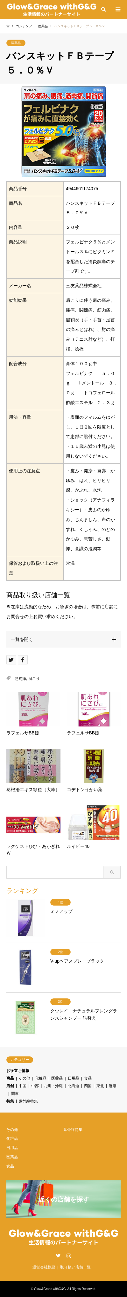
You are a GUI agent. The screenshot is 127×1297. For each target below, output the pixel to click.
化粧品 (40, 1078)
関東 (15, 1093)
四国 (88, 1086)
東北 (100, 1086)
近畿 (112, 1086)
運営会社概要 (43, 1267)
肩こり (34, 678)
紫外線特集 (28, 1101)
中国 (22, 1086)
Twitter (58, 1255)
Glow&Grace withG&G (50, 1289)
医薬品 (16, 43)
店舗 (10, 1086)
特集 (10, 1101)
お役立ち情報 (17, 1070)
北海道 (73, 1086)
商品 (10, 1078)
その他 (24, 1078)
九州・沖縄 (53, 1086)
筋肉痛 (20, 678)
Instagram (69, 1255)
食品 (88, 1078)
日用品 (73, 1078)
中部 (35, 1086)
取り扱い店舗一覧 (75, 1267)
